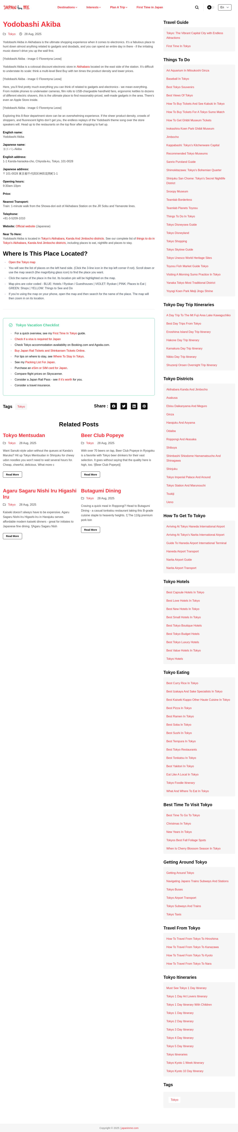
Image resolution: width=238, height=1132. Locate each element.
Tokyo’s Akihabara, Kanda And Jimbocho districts (72, 238)
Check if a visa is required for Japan (38, 339)
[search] (197, 7)
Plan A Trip (119, 7)
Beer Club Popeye (102, 435)
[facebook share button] (113, 406)
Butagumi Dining (101, 491)
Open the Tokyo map (22, 262)
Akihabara (83, 66)
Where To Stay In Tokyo (68, 356)
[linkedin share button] (134, 406)
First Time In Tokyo (65, 333)
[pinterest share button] (144, 406)
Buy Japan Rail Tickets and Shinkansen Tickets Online (50, 350)
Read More (12, 474)
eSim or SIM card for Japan (49, 368)
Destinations (68, 7)
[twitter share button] (124, 406)
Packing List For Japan (40, 362)
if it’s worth (65, 379)
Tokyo (12, 34)
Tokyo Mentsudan (24, 435)
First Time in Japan (150, 7)
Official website (25, 226)
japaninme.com (129, 1128)
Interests (94, 7)
